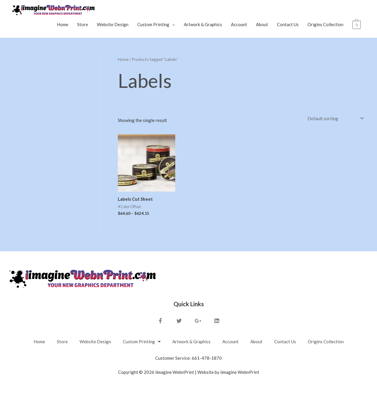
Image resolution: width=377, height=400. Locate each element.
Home (63, 24)
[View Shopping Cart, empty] (357, 24)
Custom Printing (154, 24)
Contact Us (288, 24)
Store (83, 24)
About (263, 24)
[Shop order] (334, 118)
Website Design (113, 24)
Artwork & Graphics (203, 24)
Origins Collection (326, 24)
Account (240, 24)
